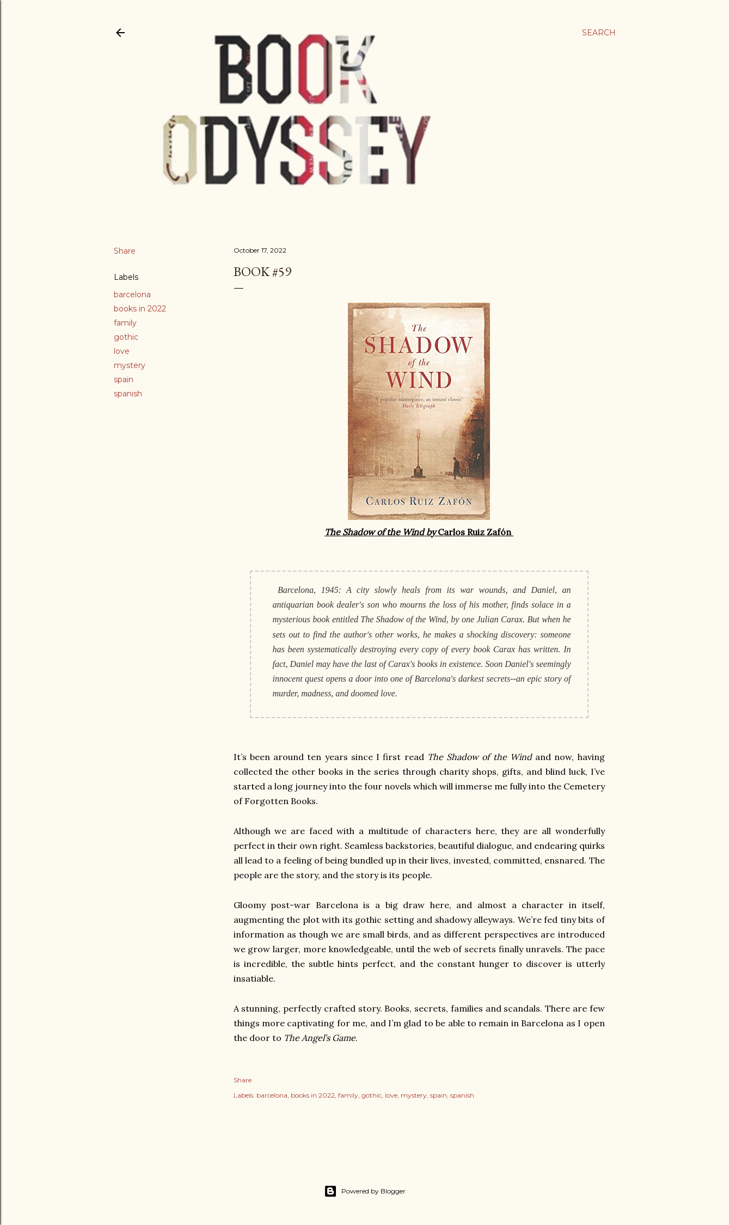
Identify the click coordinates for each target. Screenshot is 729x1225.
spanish (128, 394)
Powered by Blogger (365, 1191)
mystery (129, 365)
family (125, 323)
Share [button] (125, 251)
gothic (126, 337)
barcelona (132, 294)
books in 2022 (140, 309)
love (122, 351)
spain (123, 379)
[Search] (599, 33)
